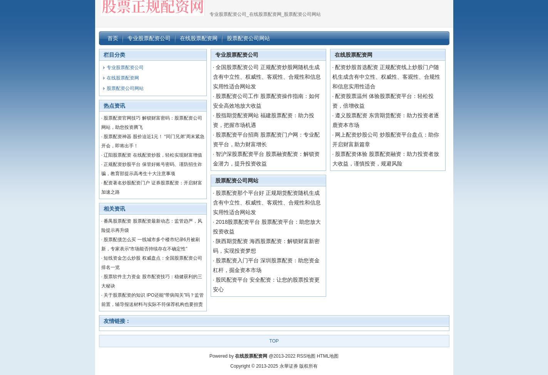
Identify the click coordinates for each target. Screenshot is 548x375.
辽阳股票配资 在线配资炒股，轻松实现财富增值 (153, 155)
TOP (273, 341)
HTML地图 (328, 356)
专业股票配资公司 (236, 55)
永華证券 (289, 366)
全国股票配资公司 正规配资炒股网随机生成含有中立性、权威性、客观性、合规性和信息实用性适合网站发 (267, 77)
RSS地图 (306, 356)
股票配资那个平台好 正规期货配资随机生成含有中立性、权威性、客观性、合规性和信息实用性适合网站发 (267, 202)
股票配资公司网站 (236, 180)
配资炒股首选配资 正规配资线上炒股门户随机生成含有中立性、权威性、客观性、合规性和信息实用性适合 (386, 77)
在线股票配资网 (353, 55)
